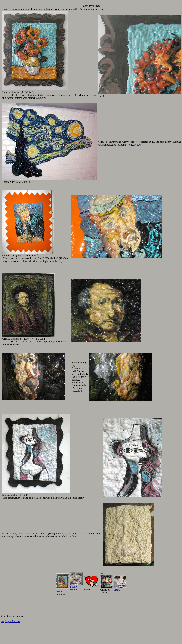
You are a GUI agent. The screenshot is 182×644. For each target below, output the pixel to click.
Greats (120, 588)
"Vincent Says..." (135, 144)
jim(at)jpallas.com (10, 621)
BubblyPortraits (76, 586)
